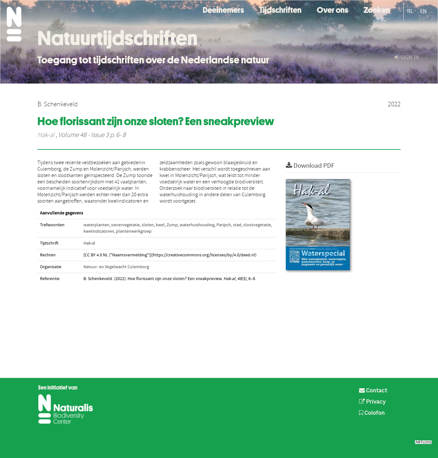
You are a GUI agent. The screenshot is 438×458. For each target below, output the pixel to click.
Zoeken (377, 9)
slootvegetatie (257, 225)
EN (423, 11)
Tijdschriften (280, 9)
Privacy (372, 402)
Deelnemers (223, 9)
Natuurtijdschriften (117, 38)
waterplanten (96, 225)
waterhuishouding (197, 225)
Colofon (372, 413)
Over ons (332, 9)
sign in (406, 57)
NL (410, 11)
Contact (373, 391)
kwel (160, 225)
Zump (172, 225)
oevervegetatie (125, 225)
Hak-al (45, 135)
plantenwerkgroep (134, 231)
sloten (148, 225)
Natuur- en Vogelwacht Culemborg (116, 266)
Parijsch (223, 225)
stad (237, 225)
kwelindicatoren (98, 231)
